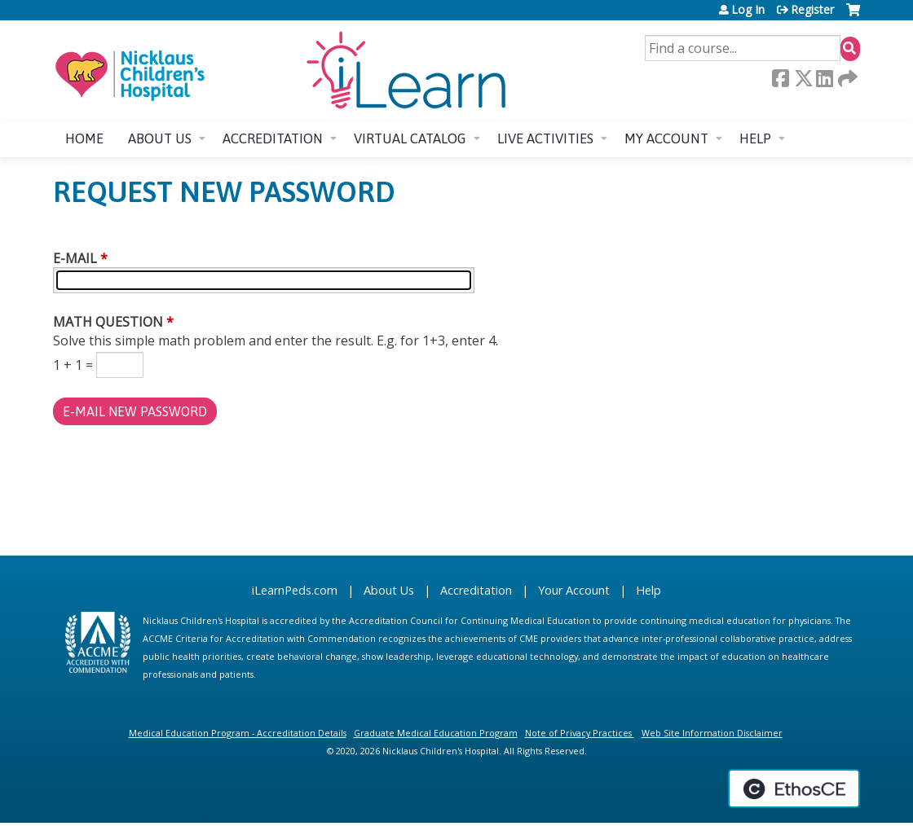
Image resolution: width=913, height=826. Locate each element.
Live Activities (545, 138)
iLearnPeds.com (294, 590)
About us (160, 138)
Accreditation (273, 138)
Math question (108, 322)
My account (666, 138)
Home (84, 138)
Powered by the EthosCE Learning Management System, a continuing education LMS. (794, 788)
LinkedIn (824, 78)
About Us (389, 590)
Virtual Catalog (410, 138)
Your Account (574, 590)
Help (755, 138)
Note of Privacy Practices (578, 733)
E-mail (75, 258)
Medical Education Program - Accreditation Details (237, 733)
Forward (846, 78)
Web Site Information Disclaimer (712, 733)
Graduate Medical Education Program (436, 733)
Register (812, 9)
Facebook (780, 78)
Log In (748, 9)
